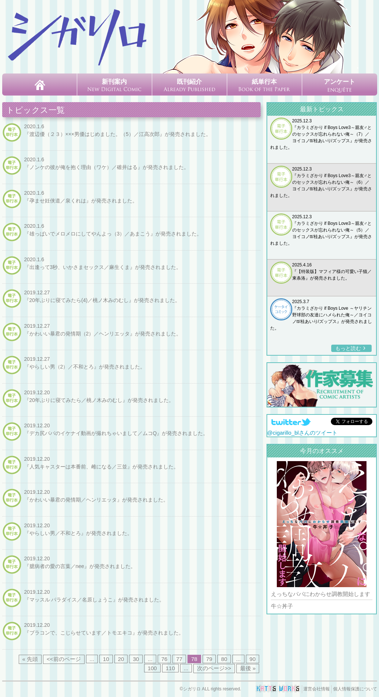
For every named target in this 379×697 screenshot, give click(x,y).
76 (164, 659)
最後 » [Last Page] (248, 668)
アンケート (339, 85)
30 (136, 659)
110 (170, 668)
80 (224, 659)
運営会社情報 (316, 688)
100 (152, 668)
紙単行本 (264, 85)
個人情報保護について (355, 688)
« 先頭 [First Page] (30, 659)
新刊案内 (114, 85)
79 (209, 659)
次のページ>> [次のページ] (214, 668)
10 (106, 659)
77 (179, 659)
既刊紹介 (189, 85)
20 (121, 659)
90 (253, 659)
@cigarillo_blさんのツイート (302, 433)
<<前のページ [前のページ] (64, 659)
